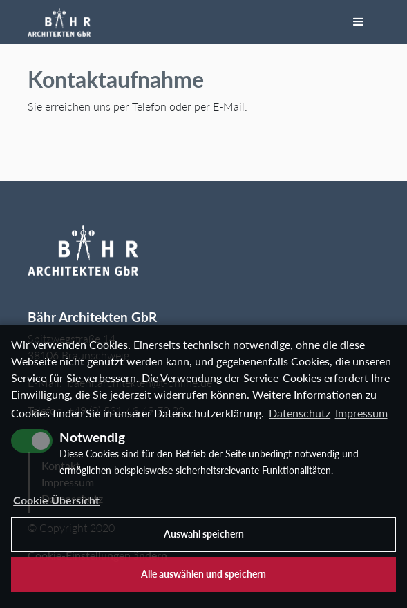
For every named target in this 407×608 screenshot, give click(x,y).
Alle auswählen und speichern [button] (203, 574)
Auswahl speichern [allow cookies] (204, 534)
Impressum (361, 412)
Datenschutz (299, 412)
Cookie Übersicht (56, 499)
